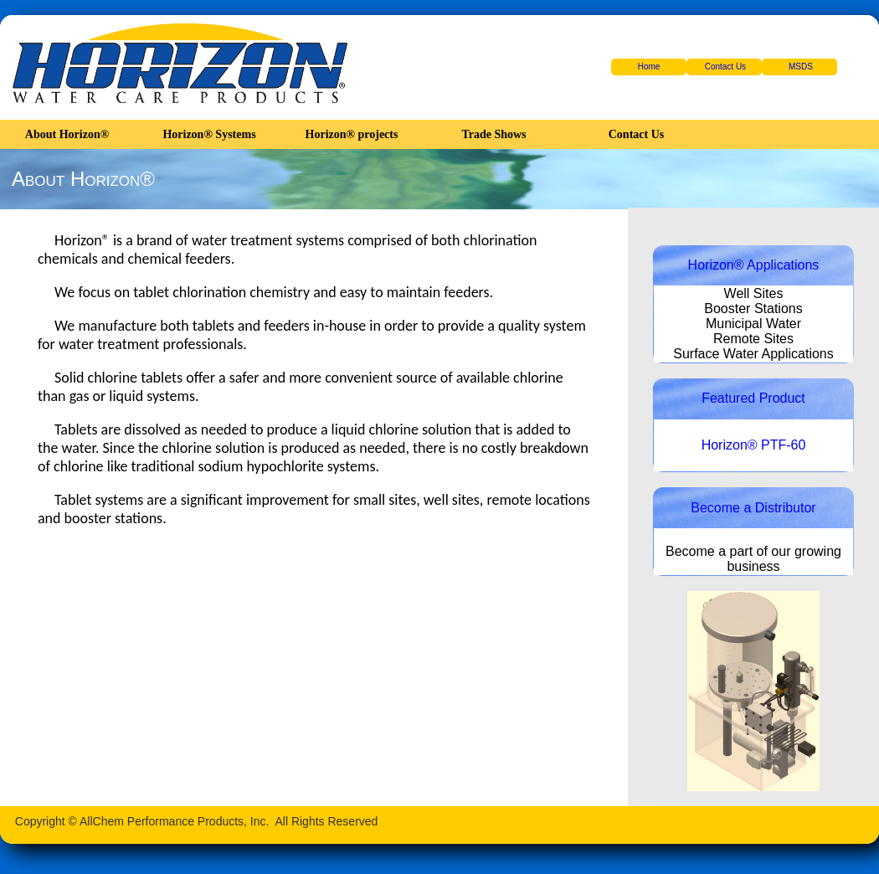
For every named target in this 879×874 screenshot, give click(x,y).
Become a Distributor (753, 508)
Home (649, 66)
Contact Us (725, 66)
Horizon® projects (352, 134)
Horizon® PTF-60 (754, 445)
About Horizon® (67, 134)
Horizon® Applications (754, 265)
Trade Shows (493, 134)
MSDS (801, 66)
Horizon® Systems (208, 134)
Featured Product (753, 398)
